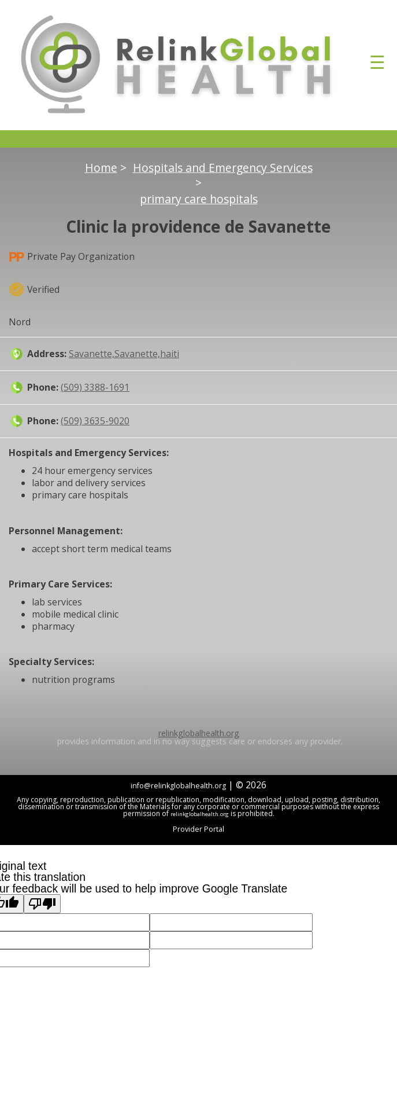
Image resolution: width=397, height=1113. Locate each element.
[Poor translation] (42, 903)
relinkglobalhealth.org (198, 733)
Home (101, 167)
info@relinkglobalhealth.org (178, 786)
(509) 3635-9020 (95, 420)
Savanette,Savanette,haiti (124, 353)
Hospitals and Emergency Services (223, 167)
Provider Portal (198, 829)
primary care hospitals (199, 199)
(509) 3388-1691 (95, 387)
